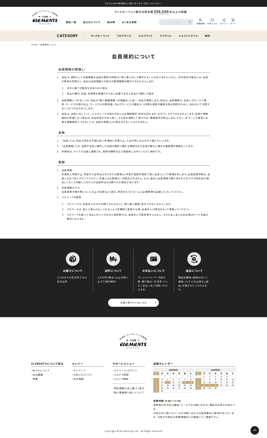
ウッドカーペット (100, 35)
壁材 (207, 35)
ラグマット (166, 35)
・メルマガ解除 (121, 379)
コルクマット (145, 35)
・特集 (34, 379)
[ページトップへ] (254, 430)
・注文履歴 (78, 379)
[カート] (233, 22)
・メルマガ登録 (121, 374)
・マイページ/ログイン (125, 370)
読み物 (111, 22)
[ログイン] (224, 22)
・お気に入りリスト (82, 374)
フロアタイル (124, 35)
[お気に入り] (212, 22)
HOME (34, 44)
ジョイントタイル (188, 35)
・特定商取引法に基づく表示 (129, 388)
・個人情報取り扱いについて (128, 392)
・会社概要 (37, 374)
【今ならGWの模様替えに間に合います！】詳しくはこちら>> (133, 3)
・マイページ (79, 370)
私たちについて (91, 22)
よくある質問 (129, 22)
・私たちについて (40, 370)
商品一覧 (71, 22)
